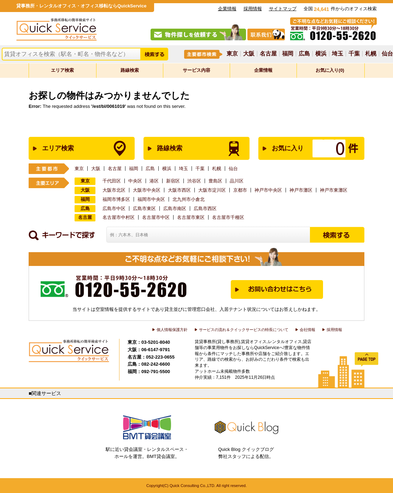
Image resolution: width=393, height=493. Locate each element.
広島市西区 (205, 208)
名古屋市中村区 (118, 217)
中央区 (135, 181)
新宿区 (173, 181)
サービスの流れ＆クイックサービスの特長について (243, 329)
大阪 (248, 54)
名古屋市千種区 (228, 217)
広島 (304, 54)
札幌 (370, 54)
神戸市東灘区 (333, 190)
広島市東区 (144, 208)
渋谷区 (194, 181)
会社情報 (307, 329)
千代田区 (111, 181)
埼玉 (337, 54)
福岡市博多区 (116, 199)
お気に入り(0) (330, 70)
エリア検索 (62, 70)
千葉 (354, 54)
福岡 (287, 54)
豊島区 (215, 181)
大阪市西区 (179, 190)
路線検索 (130, 70)
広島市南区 (174, 208)
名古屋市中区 (156, 217)
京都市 (240, 190)
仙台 (387, 54)
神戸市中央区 (268, 190)
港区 (154, 181)
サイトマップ (283, 8)
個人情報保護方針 (172, 329)
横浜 (321, 54)
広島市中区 (113, 208)
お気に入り (304, 148)
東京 (232, 54)
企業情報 (227, 8)
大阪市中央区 (146, 190)
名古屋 (268, 54)
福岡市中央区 (151, 199)
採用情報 (253, 8)
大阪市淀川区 (212, 190)
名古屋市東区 (191, 217)
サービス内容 (196, 70)
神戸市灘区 (300, 190)
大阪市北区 (113, 190)
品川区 (237, 181)
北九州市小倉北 (188, 199)
